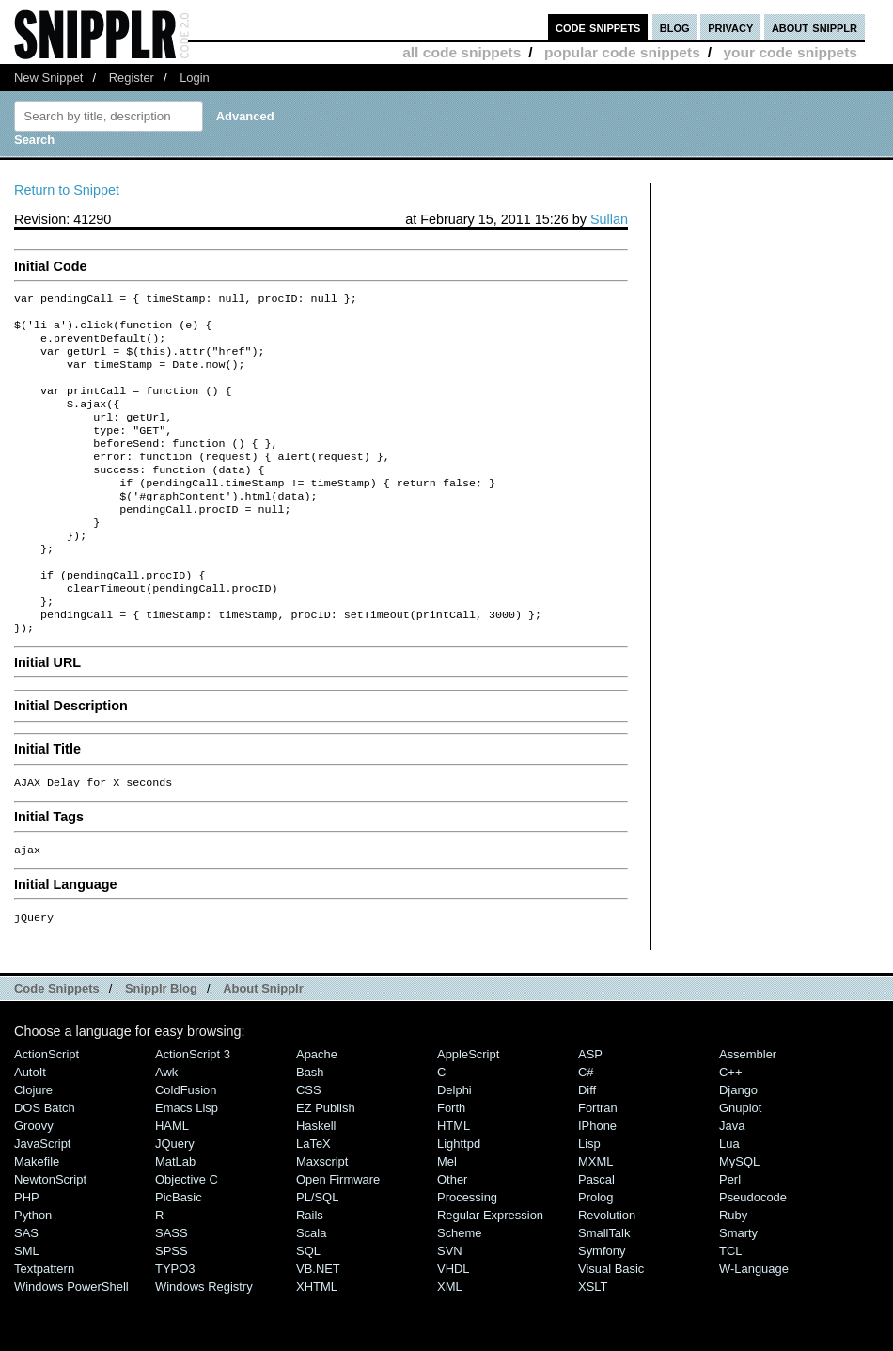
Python (33, 1270)
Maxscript (322, 1216)
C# (586, 1127)
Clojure (33, 1144)
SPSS (171, 1305)
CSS (308, 1144)
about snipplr (814, 27)
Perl (730, 1234)
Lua (729, 1198)
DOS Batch (44, 1162)
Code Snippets (57, 1043)
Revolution (606, 1270)
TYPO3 (175, 1323)
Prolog (595, 1252)
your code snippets (790, 52)
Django (738, 1144)
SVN (449, 1305)
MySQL (739, 1216)
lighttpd (458, 1198)
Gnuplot (740, 1162)
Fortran (598, 1162)
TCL (730, 1305)
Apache (316, 1109)
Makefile (36, 1216)
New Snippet (48, 78)
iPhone (597, 1180)
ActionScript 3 (192, 1109)
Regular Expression (490, 1270)
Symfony (601, 1305)
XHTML (316, 1341)
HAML (172, 1180)
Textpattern (44, 1323)
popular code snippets (622, 52)
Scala (311, 1287)
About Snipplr (263, 1043)
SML (26, 1305)
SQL (308, 1305)
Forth (451, 1162)
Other (452, 1234)
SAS (26, 1287)
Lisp (589, 1198)
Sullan (609, 219)
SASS (171, 1287)
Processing (467, 1252)
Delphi (454, 1144)
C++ (730, 1127)
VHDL (453, 1323)
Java (731, 1180)
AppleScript (468, 1109)
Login (195, 78)
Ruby (733, 1270)
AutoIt (30, 1127)
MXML (595, 1216)
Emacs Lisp (186, 1162)
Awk (166, 1127)
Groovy (34, 1180)
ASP (590, 1109)
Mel (447, 1216)
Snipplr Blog (161, 1043)
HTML (453, 1180)
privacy (730, 27)
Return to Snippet (66, 190)
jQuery (175, 1198)
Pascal (596, 1234)
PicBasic (178, 1252)
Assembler (747, 1109)
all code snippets (461, 52)
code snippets (598, 27)
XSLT (592, 1341)
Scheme (459, 1287)
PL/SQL (317, 1252)
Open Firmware (338, 1234)
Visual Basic (611, 1323)
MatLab (175, 1216)
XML (449, 1341)
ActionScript (46, 1109)
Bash (310, 1127)
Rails (309, 1270)
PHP (26, 1252)
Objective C (186, 1234)
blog (675, 27)
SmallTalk (604, 1287)
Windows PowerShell (71, 1341)
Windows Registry (204, 1341)
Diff (587, 1144)
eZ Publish (325, 1162)
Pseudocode (753, 1252)
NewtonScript (50, 1234)
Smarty (738, 1287)
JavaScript (42, 1198)
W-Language (754, 1323)
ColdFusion (186, 1144)
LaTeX (313, 1198)
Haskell (316, 1180)
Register (131, 78)
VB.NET (318, 1323)
